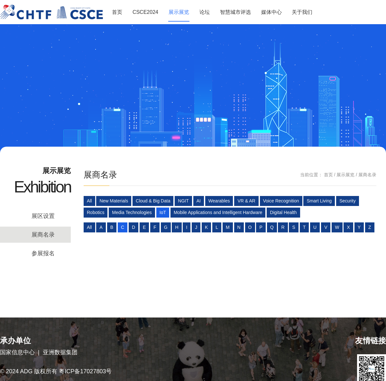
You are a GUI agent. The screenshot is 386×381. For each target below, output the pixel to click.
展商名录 (43, 234)
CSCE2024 (145, 12)
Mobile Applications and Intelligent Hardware (218, 212)
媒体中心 (271, 12)
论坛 (204, 12)
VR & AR (246, 200)
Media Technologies (132, 212)
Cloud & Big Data (153, 200)
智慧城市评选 (235, 12)
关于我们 (302, 12)
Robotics (95, 212)
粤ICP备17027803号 (85, 371)
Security (347, 200)
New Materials (113, 200)
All (89, 200)
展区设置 (43, 216)
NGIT (183, 200)
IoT (163, 212)
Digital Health (283, 212)
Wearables (219, 200)
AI (199, 200)
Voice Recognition (281, 200)
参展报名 (43, 253)
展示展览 (179, 12)
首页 (117, 12)
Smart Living (319, 200)
